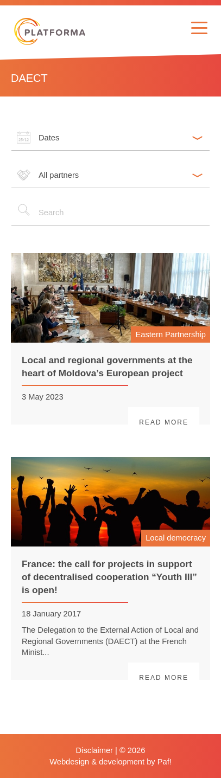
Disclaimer (94, 750)
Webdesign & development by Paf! (110, 761)
